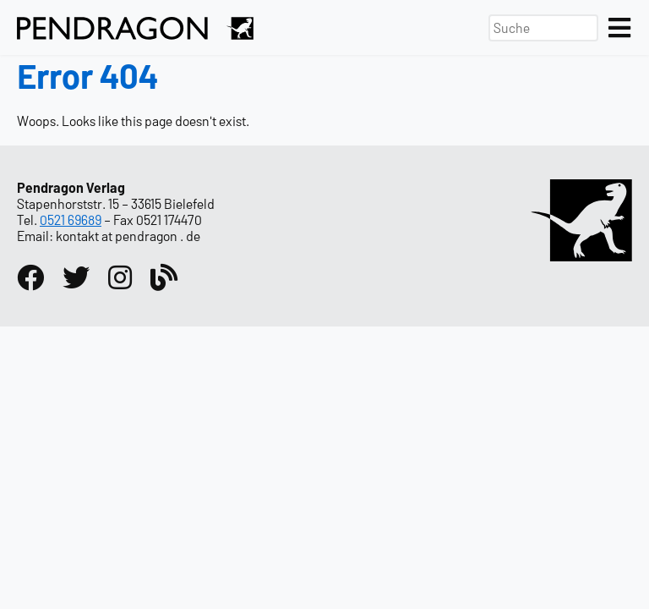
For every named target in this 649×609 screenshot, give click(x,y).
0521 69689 (70, 219)
